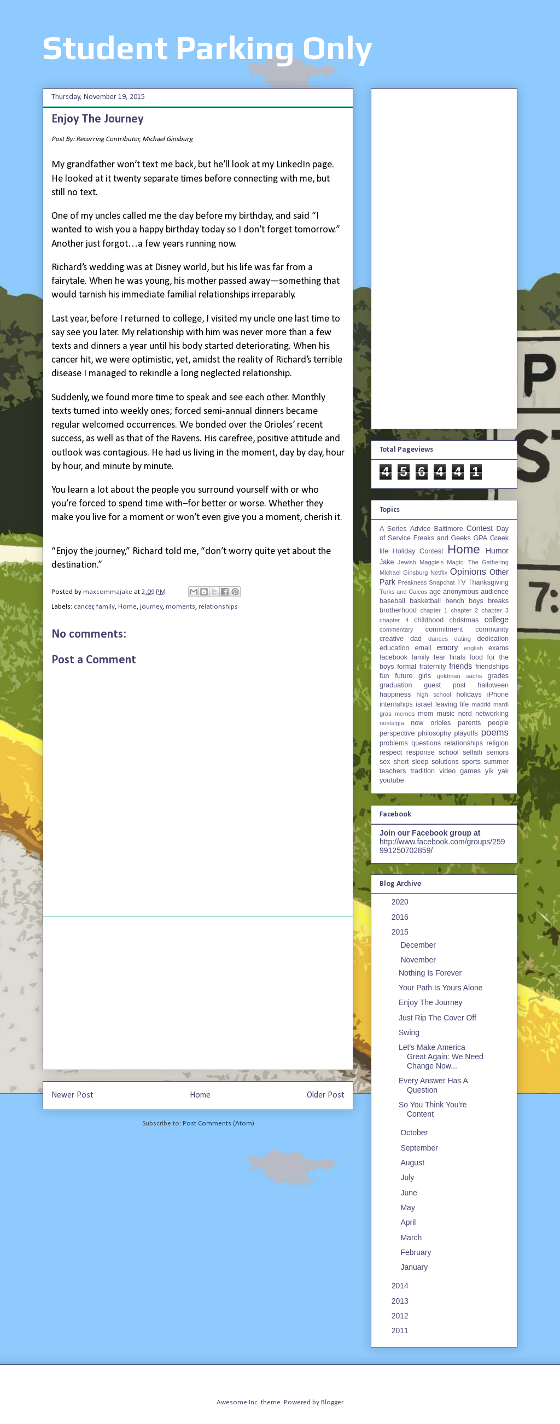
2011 (401, 1330)
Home (127, 606)
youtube (392, 780)
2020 (401, 901)
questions (426, 743)
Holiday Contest (418, 551)
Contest (479, 528)
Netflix (438, 572)
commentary (396, 629)
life (464, 704)
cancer (84, 606)
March (412, 1237)
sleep (420, 762)
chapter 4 (394, 620)
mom (425, 713)
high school (434, 694)
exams (498, 648)
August (413, 1162)
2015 (401, 931)
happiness (395, 694)
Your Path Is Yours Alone (441, 987)
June (409, 1192)
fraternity (432, 666)
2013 (401, 1301)
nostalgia (392, 723)
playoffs (466, 733)
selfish (472, 752)
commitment (444, 629)
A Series (393, 529)
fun (384, 676)
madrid (481, 704)
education (395, 648)
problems (394, 743)
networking (492, 713)
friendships (492, 666)
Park (387, 581)
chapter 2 (464, 610)
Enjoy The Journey (430, 1002)
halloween (493, 685)
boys (476, 601)
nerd (465, 713)
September (420, 1147)
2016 (401, 917)
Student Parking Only (207, 47)
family (105, 606)
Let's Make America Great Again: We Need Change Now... (441, 1056)
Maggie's (431, 562)
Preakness (412, 582)
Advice (420, 529)
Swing (409, 1032)
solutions (445, 762)
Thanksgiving (488, 582)
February (416, 1252)
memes (405, 713)
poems (495, 732)
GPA (480, 538)
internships (396, 704)
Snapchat (441, 582)
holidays (468, 694)
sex (385, 762)
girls (424, 676)
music (445, 713)
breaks (498, 601)
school (448, 752)
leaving (446, 704)
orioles (440, 723)
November (419, 959)
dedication (493, 639)
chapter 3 (495, 610)
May (408, 1207)
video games (460, 771)
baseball (392, 601)
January (415, 1267)
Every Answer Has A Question (433, 1085)
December (419, 945)
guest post (444, 685)
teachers (393, 771)
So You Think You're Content (433, 1109)
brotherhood (398, 610)
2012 (401, 1315)
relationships (218, 606)
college (497, 619)
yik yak (497, 771)
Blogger (332, 1402)
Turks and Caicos (403, 591)
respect (391, 752)
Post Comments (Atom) (218, 1123)
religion (497, 743)
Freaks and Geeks (442, 538)
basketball (425, 601)
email (423, 648)
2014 (401, 1285)
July (408, 1177)
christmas (464, 620)
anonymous (461, 592)
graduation (396, 685)
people (498, 723)
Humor (497, 550)
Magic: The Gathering (478, 562)
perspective (397, 733)
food (476, 657)
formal (406, 666)
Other (499, 572)
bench (454, 601)
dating (462, 638)
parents (469, 723)
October (415, 1132)
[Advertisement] (198, 993)
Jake (387, 562)
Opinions (468, 572)
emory (447, 647)
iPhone (498, 694)
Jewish (407, 562)
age (435, 592)
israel (424, 704)
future (403, 676)
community (492, 629)
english (473, 648)
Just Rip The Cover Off (437, 1017)
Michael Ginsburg (404, 572)
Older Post (326, 1095)
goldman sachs (459, 676)
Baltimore (448, 529)
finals (457, 657)
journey (151, 606)
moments (180, 606)
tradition (422, 771)
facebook (393, 657)
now (417, 723)
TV (461, 582)
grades (498, 676)
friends (460, 666)
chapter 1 (434, 610)
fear (440, 657)
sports (471, 762)
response (420, 752)
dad (416, 639)
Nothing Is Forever (430, 972)
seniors (497, 752)
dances (438, 638)
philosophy (434, 733)
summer (496, 762)
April (409, 1222)
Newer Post (72, 1095)
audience (495, 592)
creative (392, 639)
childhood (429, 620)
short (401, 762)
